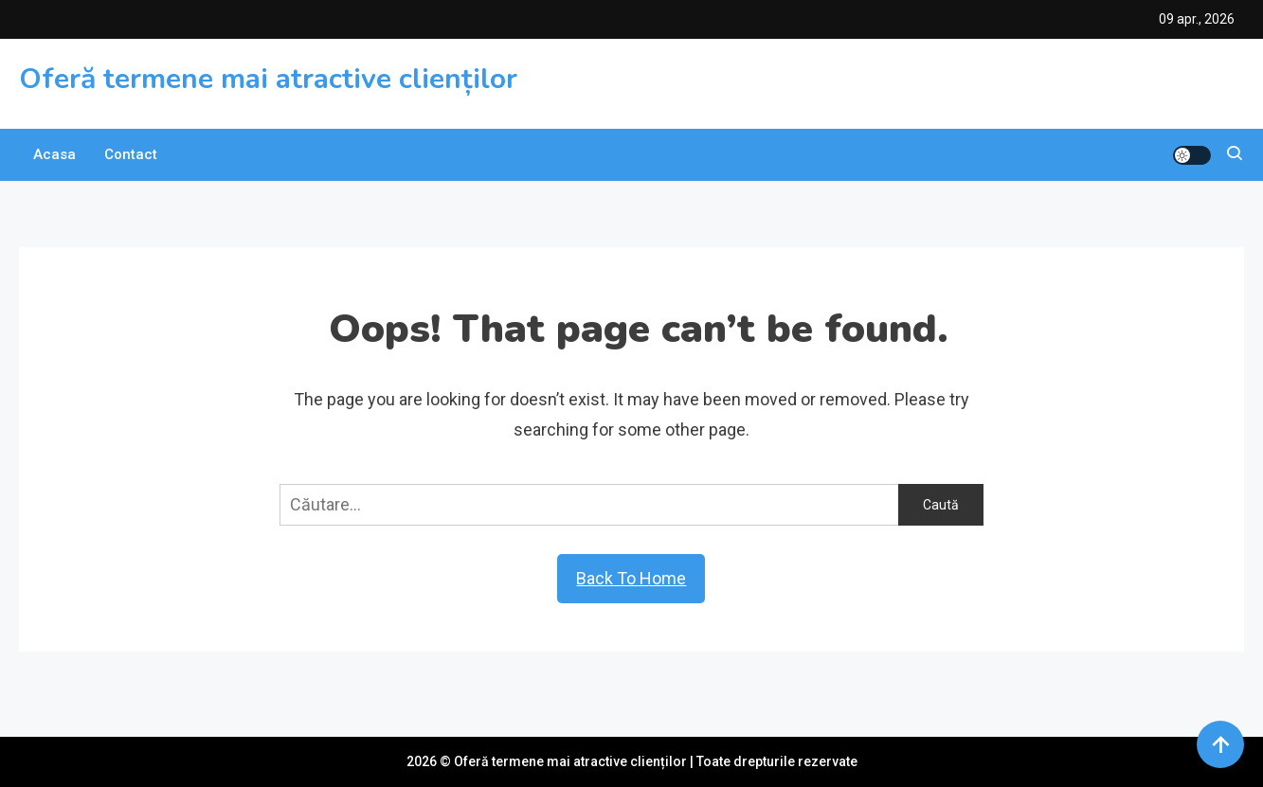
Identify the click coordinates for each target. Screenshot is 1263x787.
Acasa (54, 154)
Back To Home (631, 578)
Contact (130, 154)
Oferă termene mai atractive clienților (268, 79)
